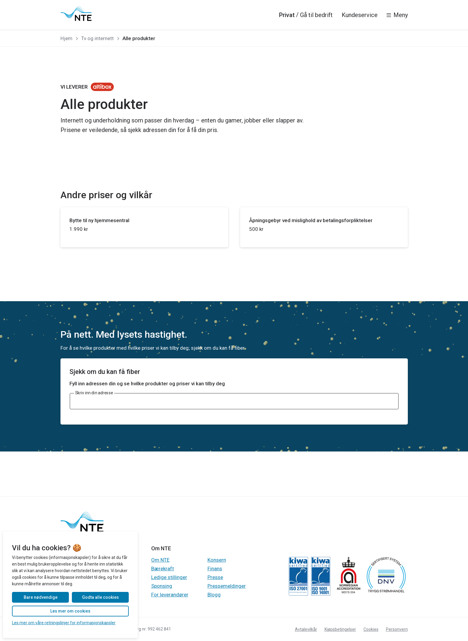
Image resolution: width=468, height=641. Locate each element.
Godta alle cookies (100, 597)
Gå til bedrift (316, 15)
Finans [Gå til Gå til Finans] (215, 569)
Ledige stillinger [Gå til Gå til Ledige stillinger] (169, 577)
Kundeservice (360, 15)
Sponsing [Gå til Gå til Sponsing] (161, 586)
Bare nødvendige (40, 597)
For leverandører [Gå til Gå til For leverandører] (169, 595)
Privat (287, 15)
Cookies (371, 629)
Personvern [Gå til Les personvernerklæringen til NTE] (397, 629)
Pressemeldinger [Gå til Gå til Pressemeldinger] (227, 586)
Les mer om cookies (70, 611)
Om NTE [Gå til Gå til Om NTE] (160, 560)
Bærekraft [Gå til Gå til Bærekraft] (162, 569)
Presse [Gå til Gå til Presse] (215, 577)
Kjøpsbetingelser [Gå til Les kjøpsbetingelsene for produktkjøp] (340, 629)
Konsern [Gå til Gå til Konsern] (217, 560)
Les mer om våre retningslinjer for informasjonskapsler (64, 622)
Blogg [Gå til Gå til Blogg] (214, 595)
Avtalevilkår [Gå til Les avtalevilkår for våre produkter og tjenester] (306, 629)
